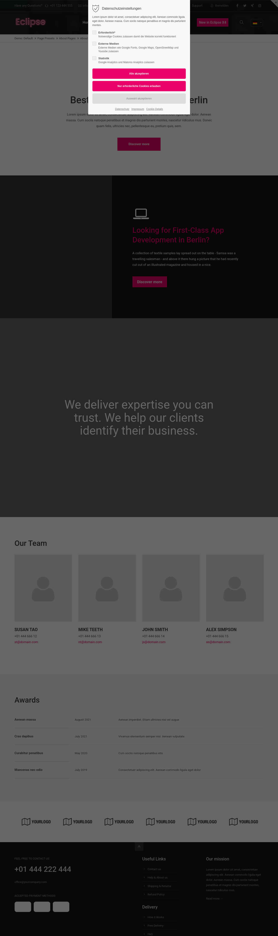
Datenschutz (122, 109)
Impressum (137, 109)
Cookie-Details (154, 109)
